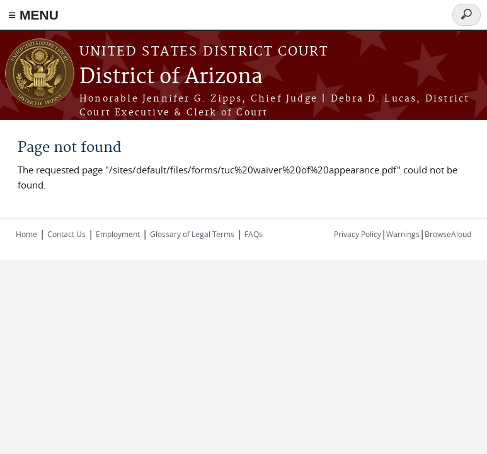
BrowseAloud (448, 234)
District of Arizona (171, 77)
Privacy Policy (357, 234)
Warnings (403, 234)
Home (26, 234)
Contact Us (66, 234)
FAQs (253, 234)
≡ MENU (33, 15)
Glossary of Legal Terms (192, 234)
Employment (118, 234)
